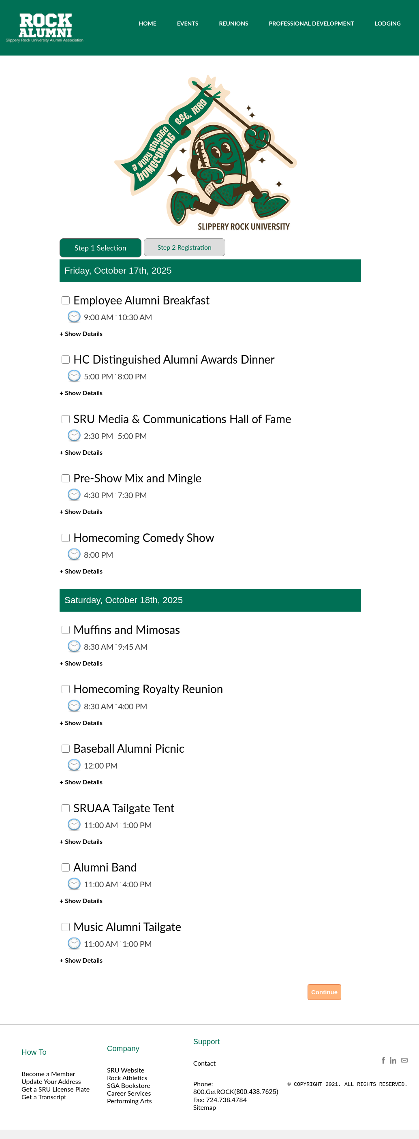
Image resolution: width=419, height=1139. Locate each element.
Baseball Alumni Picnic (128, 748)
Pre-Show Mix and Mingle (137, 478)
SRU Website (125, 1070)
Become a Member (48, 1073)
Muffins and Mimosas (126, 629)
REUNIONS (233, 23)
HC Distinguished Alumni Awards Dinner (173, 359)
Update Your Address (51, 1081)
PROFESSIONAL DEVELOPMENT (311, 23)
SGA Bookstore (128, 1085)
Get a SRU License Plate (55, 1089)
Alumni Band (105, 867)
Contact (204, 1063)
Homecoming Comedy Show (143, 537)
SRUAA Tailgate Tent (123, 808)
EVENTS (188, 23)
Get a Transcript (43, 1096)
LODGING (388, 23)
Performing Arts (129, 1101)
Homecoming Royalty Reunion (148, 689)
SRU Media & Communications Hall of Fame (182, 419)
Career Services (129, 1093)
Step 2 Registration (185, 247)
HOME (147, 23)
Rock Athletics (127, 1077)
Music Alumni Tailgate (127, 926)
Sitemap (204, 1107)
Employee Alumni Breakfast (141, 300)
